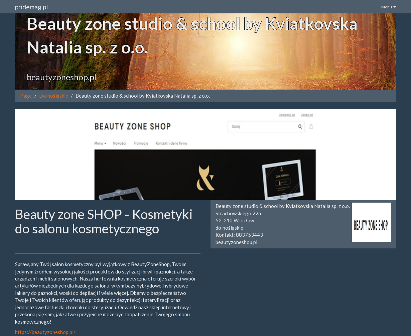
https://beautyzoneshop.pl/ (45, 332)
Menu (388, 6)
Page (26, 96)
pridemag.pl (31, 7)
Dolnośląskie (53, 96)
